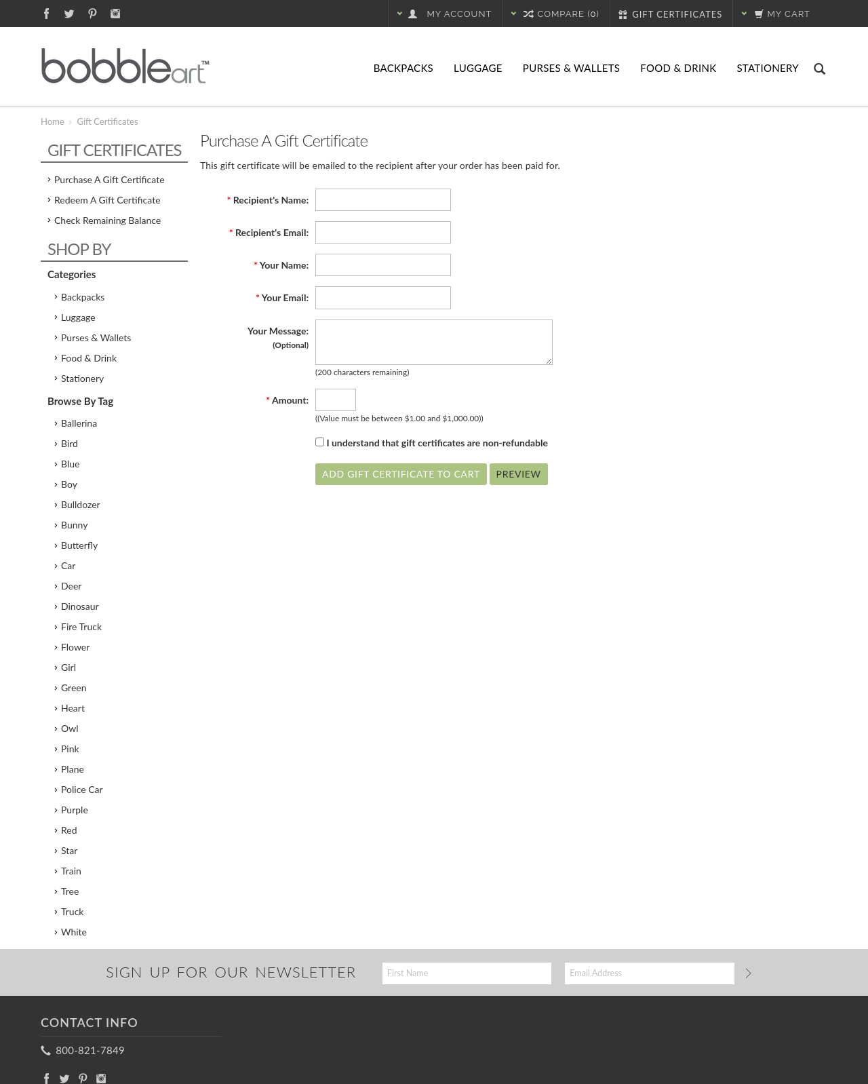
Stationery (767, 68)
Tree (70, 891)
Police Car (82, 789)
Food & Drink (678, 68)
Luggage (478, 68)
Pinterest (92, 13)
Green (74, 687)
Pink (70, 748)
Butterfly (79, 545)
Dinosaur (80, 606)
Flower (75, 647)
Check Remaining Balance (107, 220)
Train (71, 870)
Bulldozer (80, 504)
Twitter (69, 13)
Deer (71, 586)
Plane (72, 769)
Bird (69, 443)
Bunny (74, 524)
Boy (69, 484)
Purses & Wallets (571, 68)
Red (69, 830)
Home (52, 121)
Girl (68, 667)
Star (69, 850)
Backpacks (403, 68)
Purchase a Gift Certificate (109, 179)
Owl (70, 728)
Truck (72, 911)
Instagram (115, 13)
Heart (73, 708)
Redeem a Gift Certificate (107, 200)
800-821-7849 (84, 1050)
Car (68, 565)
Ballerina (79, 423)
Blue (70, 463)
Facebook (46, 13)
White (74, 931)
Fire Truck (81, 626)
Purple (74, 809)
